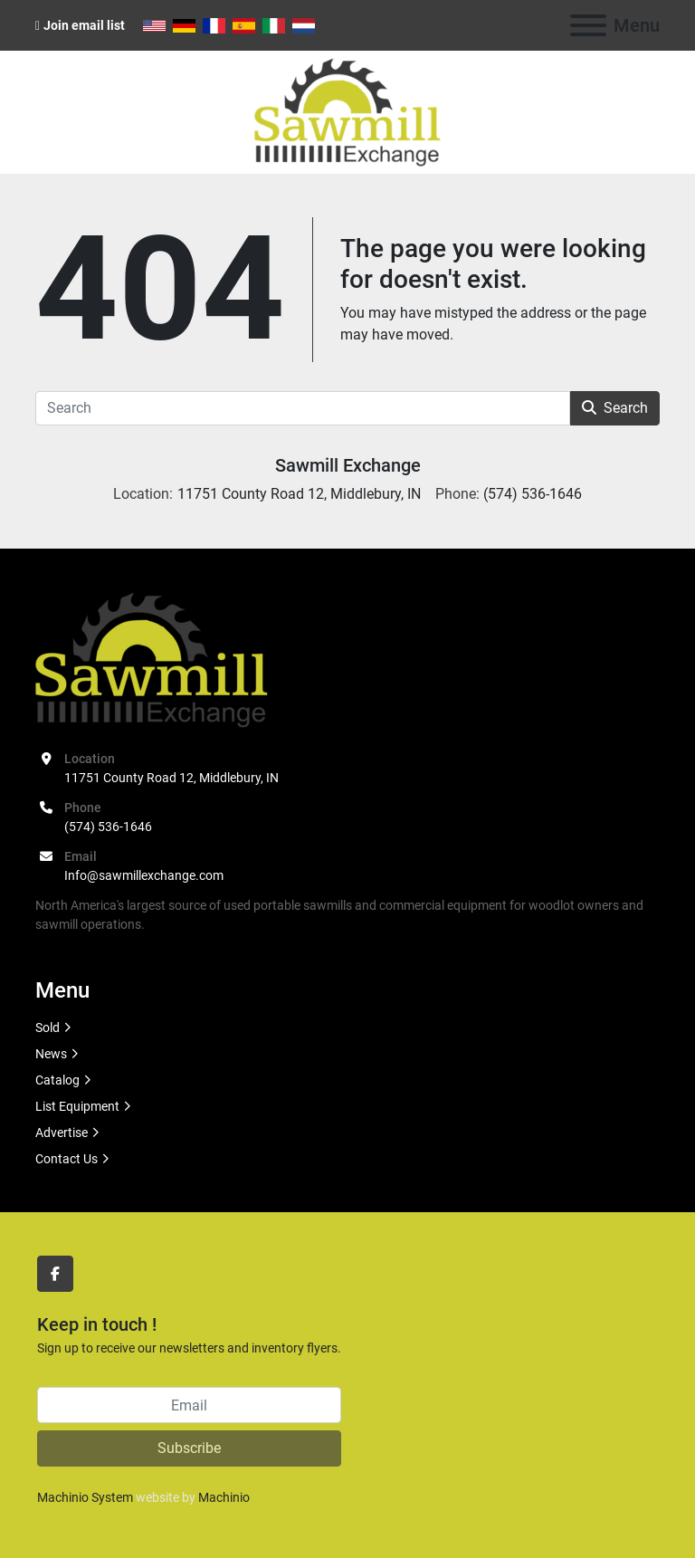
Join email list (84, 25)
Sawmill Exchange (348, 465)
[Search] (302, 408)
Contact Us (66, 1159)
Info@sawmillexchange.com (144, 875)
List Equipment (77, 1106)
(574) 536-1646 (108, 826)
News (51, 1054)
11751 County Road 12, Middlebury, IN (171, 777)
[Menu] (588, 25)
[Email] (189, 1405)
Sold (47, 1027)
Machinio (224, 1497)
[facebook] (55, 1274)
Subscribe (189, 1448)
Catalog (57, 1080)
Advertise (61, 1132)
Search (615, 407)
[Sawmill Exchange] (151, 659)
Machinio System (85, 1497)
